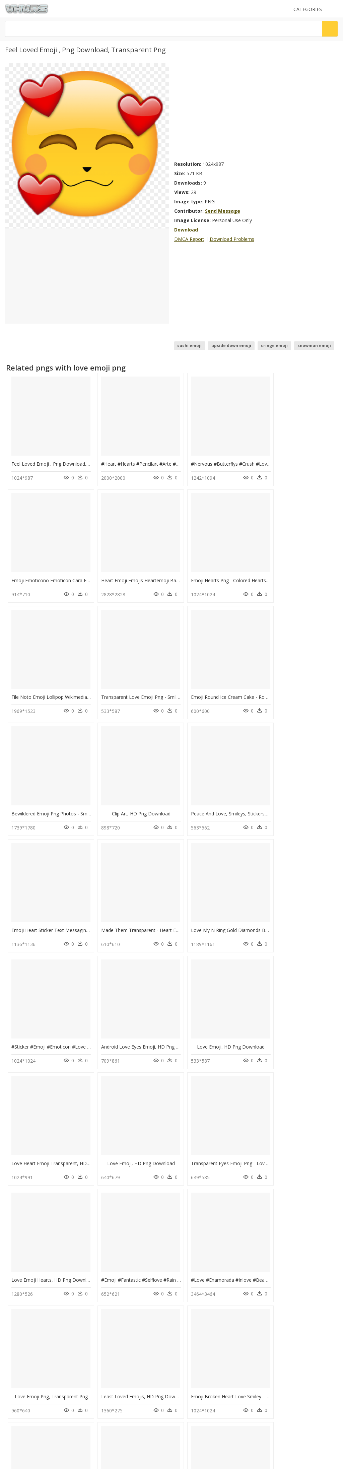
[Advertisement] (256, 110)
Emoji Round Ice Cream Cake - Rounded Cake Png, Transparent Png (85, 680)
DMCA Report (189, 239)
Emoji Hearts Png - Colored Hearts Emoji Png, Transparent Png (164, 569)
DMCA (13, 1381)
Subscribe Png (109, 1276)
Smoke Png (104, 1324)
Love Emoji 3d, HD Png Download (48, 1234)
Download (186, 229)
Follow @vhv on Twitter (30, 1412)
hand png (30, 1324)
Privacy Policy (20, 1387)
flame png (31, 1332)
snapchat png (34, 1284)
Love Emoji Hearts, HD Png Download (137, 1012)
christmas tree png (39, 1316)
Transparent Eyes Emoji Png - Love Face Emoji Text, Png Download (85, 1012)
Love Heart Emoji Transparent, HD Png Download (234, 901)
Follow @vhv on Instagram (33, 1406)
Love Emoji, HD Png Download (132, 901)
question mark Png (111, 1300)
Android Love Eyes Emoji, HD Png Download (60, 901)
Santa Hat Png (107, 1308)
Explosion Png (107, 1292)
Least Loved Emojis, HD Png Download (138, 1123)
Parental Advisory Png (114, 1284)
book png (30, 1308)
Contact (15, 1370)
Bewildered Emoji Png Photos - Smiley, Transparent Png (156, 680)
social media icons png (42, 1276)
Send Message (222, 211)
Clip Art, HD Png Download (216, 680)
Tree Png (102, 1316)
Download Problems (232, 239)
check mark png (36, 1292)
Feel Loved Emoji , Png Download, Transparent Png (67, 458)
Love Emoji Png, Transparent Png (48, 1123)
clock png (30, 1300)
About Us (16, 1375)
